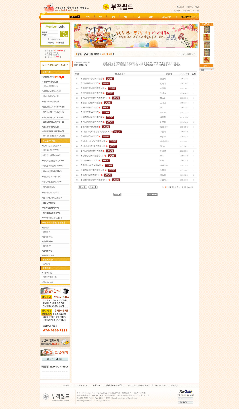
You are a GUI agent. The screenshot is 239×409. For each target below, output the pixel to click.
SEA (161, 156)
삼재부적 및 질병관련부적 (52, 198)
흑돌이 (163, 175)
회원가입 (189, 7)
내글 (197, 7)
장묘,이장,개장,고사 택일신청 (53, 117)
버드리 (163, 122)
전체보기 (206, 66)
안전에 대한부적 (49, 187)
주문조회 (186, 10)
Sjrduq (162, 146)
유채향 (163, 117)
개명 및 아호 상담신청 (51, 101)
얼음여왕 (163, 127)
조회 (194, 74)
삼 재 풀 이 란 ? (48, 237)
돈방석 (163, 79)
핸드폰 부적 (186, 17)
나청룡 (163, 88)
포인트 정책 (160, 385)
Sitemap (174, 385)
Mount (162, 98)
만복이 (163, 83)
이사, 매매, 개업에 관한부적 (52, 182)
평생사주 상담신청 (51, 86)
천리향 (163, 151)
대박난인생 (164, 141)
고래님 (163, 103)
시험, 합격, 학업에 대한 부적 (52, 166)
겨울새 (163, 132)
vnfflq (162, 160)
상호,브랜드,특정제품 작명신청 (54, 107)
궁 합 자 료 (46, 232)
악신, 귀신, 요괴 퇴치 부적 (52, 176)
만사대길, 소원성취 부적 (52, 145)
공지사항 (46, 264)
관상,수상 (166, 17)
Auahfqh (163, 112)
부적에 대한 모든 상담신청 (52, 218)
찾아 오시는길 (48, 282)
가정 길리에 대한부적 (50, 150)
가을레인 (163, 180)
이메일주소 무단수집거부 (138, 385)
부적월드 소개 (81, 385)
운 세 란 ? (46, 227)
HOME (66, 385)
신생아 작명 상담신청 (50, 96)
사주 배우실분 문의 (50, 277)
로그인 (181, 7)
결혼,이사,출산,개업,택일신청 (53, 112)
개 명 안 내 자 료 (48, 255)
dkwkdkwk (164, 165)
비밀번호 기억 (56, 39)
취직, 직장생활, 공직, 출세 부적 (53, 160)
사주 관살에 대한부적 (50, 192)
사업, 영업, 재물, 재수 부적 (52, 155)
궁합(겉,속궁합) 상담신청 (52, 91)
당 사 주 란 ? (47, 246)
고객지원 (195, 10)
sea (161, 107)
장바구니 (177, 10)
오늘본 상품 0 (206, 24)
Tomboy (163, 93)
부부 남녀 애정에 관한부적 (52, 171)
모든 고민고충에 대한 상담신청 (54, 136)
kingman (163, 136)
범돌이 (163, 170)
